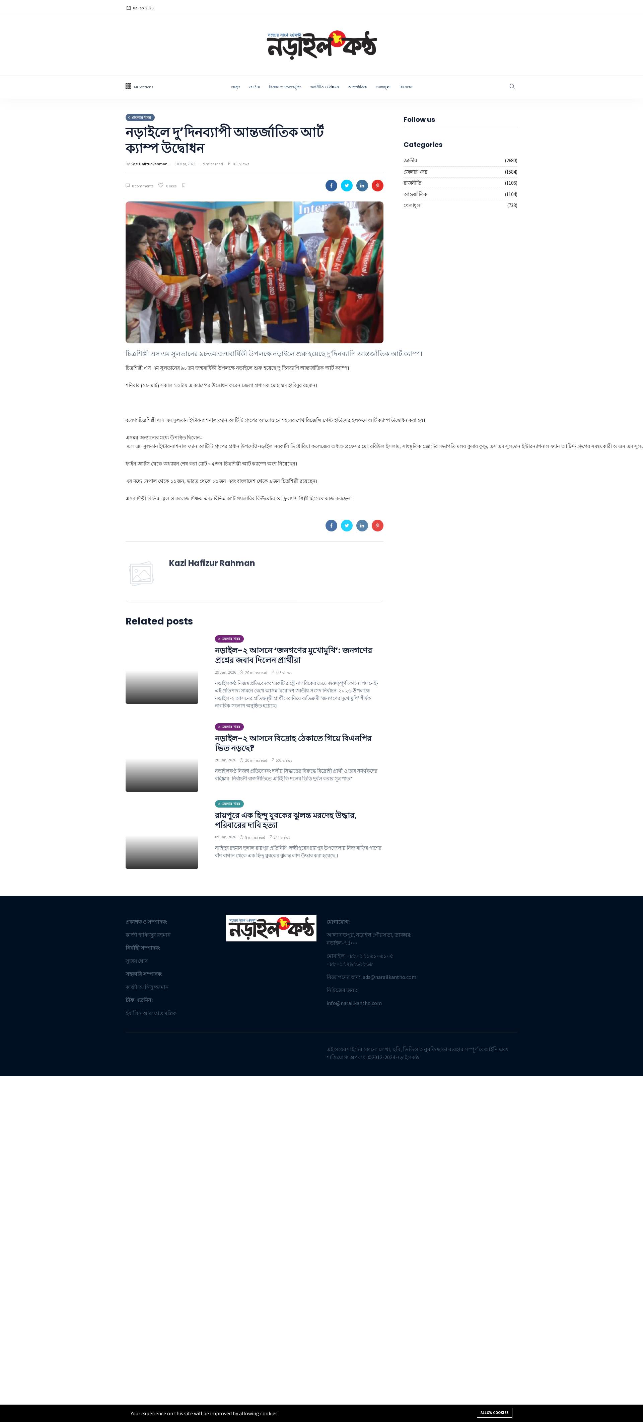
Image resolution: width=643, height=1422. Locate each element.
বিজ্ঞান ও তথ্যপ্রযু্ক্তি (285, 87)
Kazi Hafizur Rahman (149, 163)
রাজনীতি (412, 183)
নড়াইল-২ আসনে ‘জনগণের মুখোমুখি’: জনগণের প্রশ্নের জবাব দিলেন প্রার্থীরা (293, 655)
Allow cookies (495, 1412)
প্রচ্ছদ (235, 87)
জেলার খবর (415, 172)
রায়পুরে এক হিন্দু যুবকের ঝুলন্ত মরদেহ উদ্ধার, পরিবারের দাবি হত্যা (286, 820)
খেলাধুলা (383, 87)
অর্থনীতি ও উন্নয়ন (324, 87)
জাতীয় (254, 87)
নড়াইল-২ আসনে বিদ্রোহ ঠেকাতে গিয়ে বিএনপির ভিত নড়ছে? (293, 743)
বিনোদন (406, 87)
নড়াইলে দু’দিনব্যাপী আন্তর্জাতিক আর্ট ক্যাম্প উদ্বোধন (225, 140)
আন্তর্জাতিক (357, 87)
